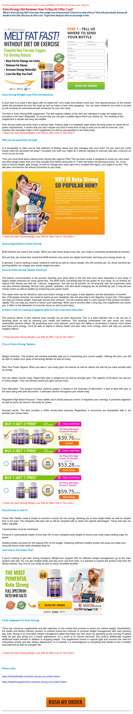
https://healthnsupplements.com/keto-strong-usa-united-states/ (34, 682)
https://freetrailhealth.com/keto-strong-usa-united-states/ (31, 676)
